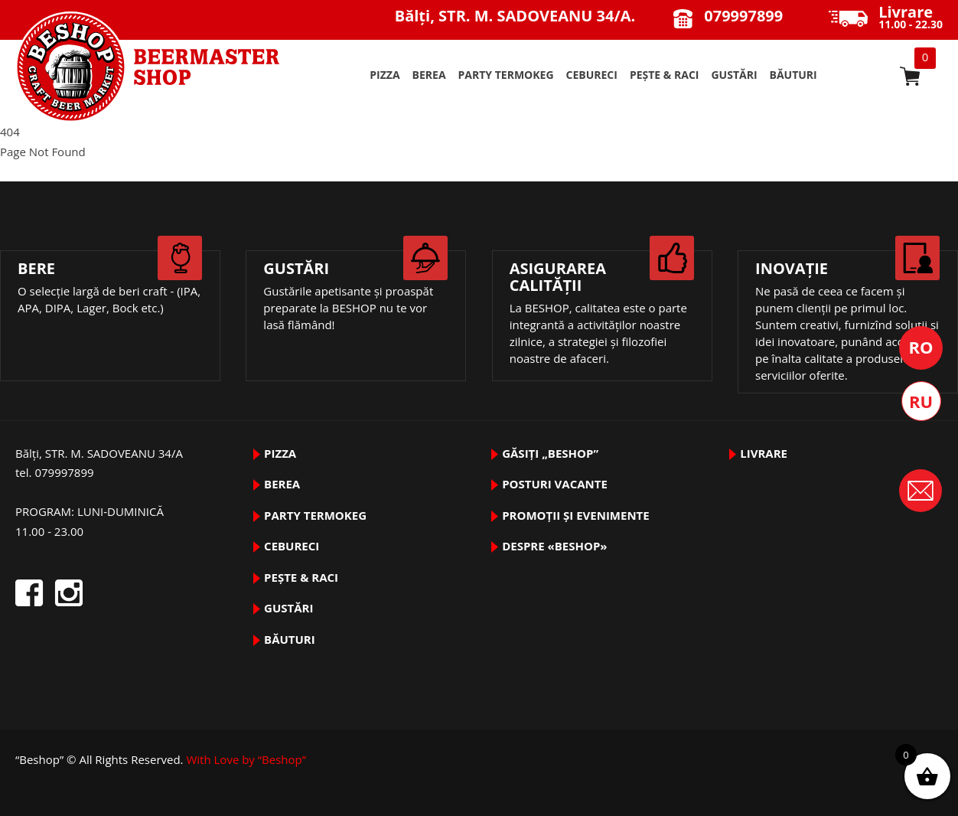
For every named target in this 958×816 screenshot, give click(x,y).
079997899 (743, 15)
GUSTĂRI (734, 74)
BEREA (429, 74)
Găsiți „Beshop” (550, 453)
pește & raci (664, 74)
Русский (921, 401)
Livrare (763, 453)
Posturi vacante (555, 483)
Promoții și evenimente (576, 515)
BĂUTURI (793, 74)
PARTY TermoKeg (506, 74)
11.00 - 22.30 (910, 18)
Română (921, 348)
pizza (384, 74)
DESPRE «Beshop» (554, 545)
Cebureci (591, 74)
